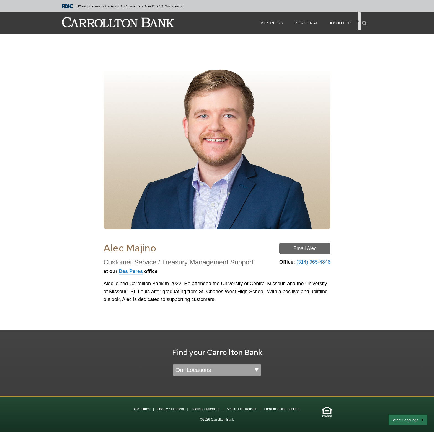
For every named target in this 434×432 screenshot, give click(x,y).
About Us (341, 23)
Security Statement (205, 409)
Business (272, 23)
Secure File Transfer (242, 409)
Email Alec (304, 248)
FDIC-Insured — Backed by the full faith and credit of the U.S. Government (122, 6)
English (398, 419)
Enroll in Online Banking (281, 409)
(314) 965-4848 (313, 262)
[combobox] (408, 420)
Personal (306, 23)
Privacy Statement (170, 409)
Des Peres (131, 271)
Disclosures (141, 409)
